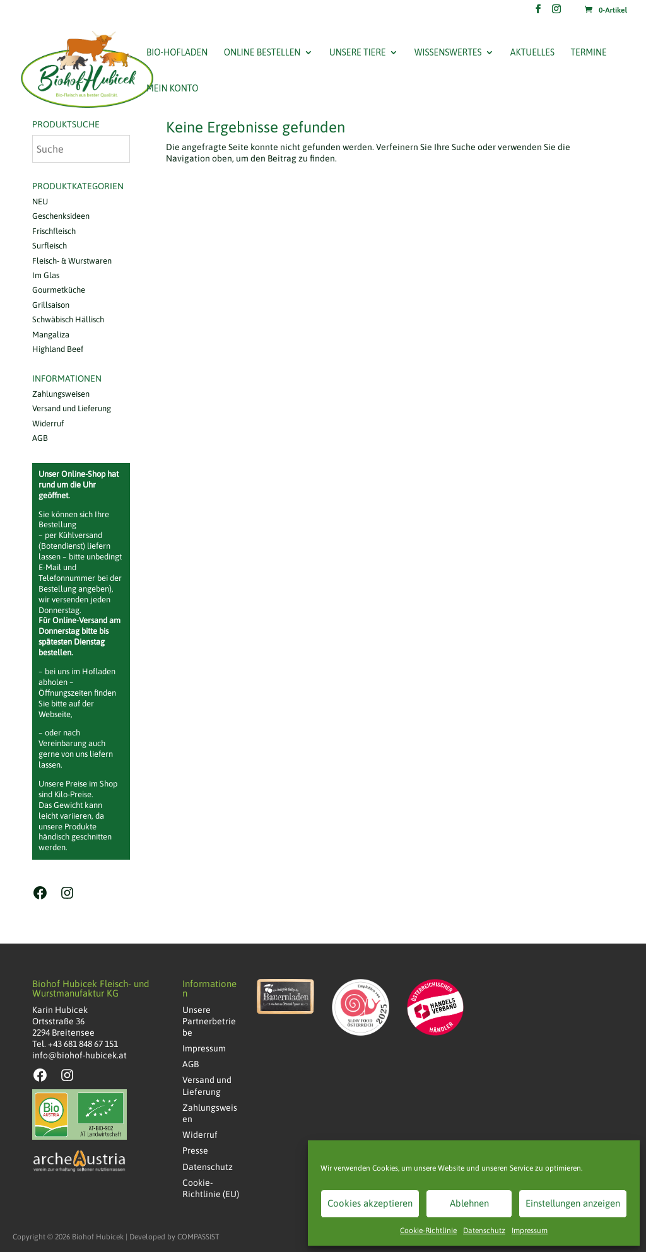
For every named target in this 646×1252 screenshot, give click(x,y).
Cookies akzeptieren (370, 1203)
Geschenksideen (61, 216)
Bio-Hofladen (177, 52)
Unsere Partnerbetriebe (209, 1021)
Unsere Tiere (357, 52)
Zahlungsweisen (61, 394)
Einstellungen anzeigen (573, 1203)
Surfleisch (49, 245)
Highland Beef (57, 349)
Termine (588, 52)
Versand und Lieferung (71, 408)
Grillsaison (50, 305)
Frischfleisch (54, 231)
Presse (195, 1150)
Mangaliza (50, 334)
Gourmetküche (58, 290)
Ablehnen (469, 1203)
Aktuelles (532, 52)
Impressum (530, 1230)
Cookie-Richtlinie (428, 1230)
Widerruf (48, 423)
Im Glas (45, 275)
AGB (40, 438)
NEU (40, 201)
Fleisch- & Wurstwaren (72, 261)
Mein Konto (172, 88)
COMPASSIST (198, 1236)
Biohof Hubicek (98, 1236)
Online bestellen (262, 52)
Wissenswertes (448, 52)
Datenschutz (484, 1230)
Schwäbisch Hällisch (68, 319)
